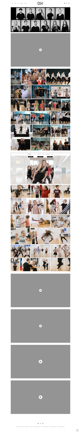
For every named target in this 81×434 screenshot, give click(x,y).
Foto (12, 3)
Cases (25, 3)
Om (18, 3)
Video (15, 3)
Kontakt (21, 3)
